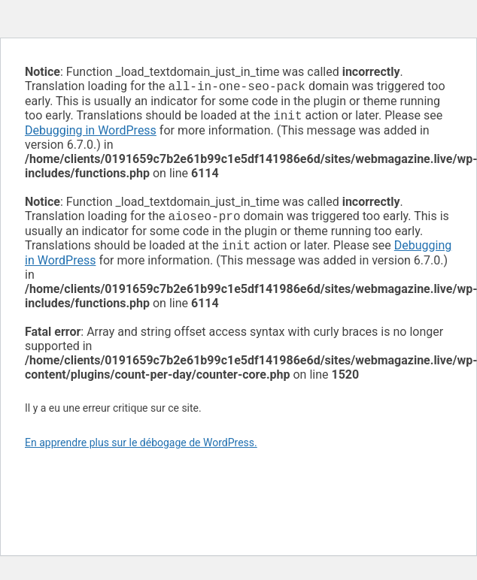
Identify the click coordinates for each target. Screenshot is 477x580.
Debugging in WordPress (90, 133)
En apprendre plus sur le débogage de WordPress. (141, 449)
